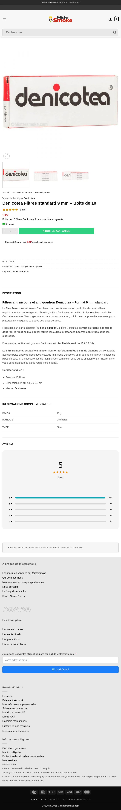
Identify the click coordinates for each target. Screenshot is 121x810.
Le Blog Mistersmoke (14, 591)
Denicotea (29, 198)
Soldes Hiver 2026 (20, 271)
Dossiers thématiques (14, 721)
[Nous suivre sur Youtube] (28, 609)
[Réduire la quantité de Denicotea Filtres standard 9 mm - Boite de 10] (4, 231)
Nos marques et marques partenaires (23, 582)
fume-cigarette (48, 328)
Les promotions (11, 639)
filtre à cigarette (86, 312)
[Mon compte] (110, 19)
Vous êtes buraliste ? (76, 799)
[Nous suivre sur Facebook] (5, 609)
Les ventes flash (11, 634)
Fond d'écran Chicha (14, 596)
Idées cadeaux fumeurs (15, 731)
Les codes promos (12, 629)
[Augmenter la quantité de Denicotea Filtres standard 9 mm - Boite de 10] (16, 231)
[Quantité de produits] (10, 231)
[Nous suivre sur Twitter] (16, 609)
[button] (4, 19)
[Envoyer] (115, 32)
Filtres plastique (21, 266)
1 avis (23, 209)
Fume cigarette (42, 192)
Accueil (5, 192)
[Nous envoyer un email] (22, 609)
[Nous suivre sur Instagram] (11, 609)
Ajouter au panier (56, 231)
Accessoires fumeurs (22, 192)
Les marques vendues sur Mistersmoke (24, 573)
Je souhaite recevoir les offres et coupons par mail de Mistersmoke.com (38, 654)
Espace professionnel (45, 799)
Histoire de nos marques (16, 726)
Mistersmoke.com (69, 805)
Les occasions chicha (14, 644)
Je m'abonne (60, 669)
